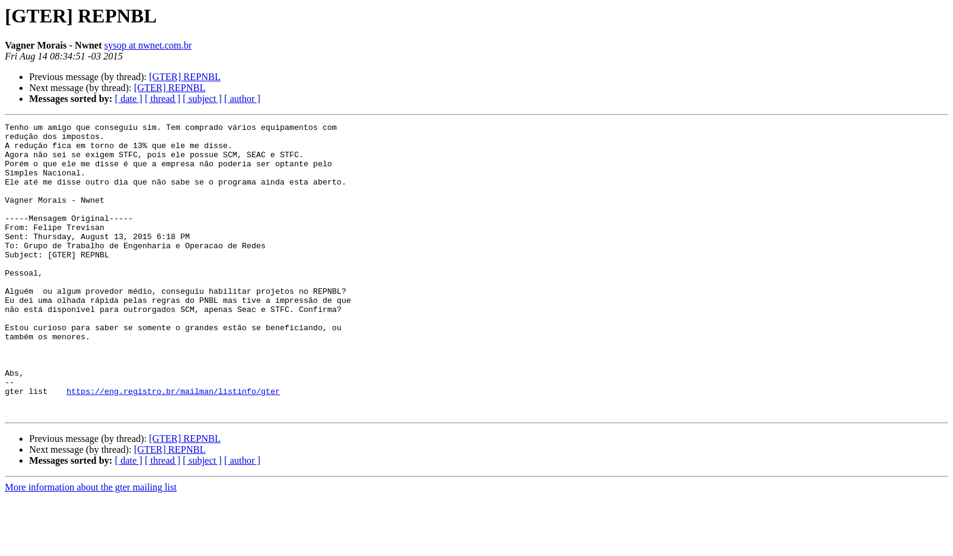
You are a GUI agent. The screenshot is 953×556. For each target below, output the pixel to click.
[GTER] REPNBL (185, 77)
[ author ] (242, 98)
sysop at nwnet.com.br (148, 45)
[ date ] (128, 98)
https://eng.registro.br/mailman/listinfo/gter (173, 445)
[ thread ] (163, 98)
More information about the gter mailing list (91, 545)
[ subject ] (202, 98)
